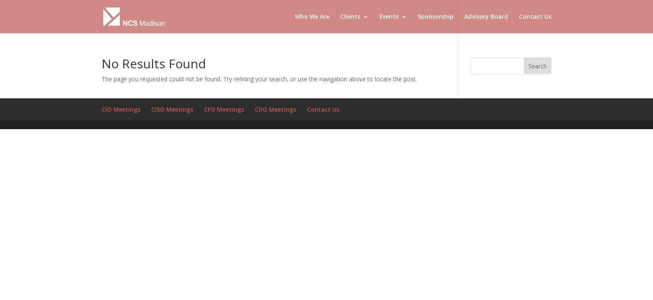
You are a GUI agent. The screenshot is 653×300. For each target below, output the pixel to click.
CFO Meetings (224, 109)
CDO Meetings (275, 109)
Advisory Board (486, 17)
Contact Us (535, 17)
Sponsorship (436, 17)
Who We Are (312, 17)
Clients (350, 17)
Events (389, 17)
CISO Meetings (172, 109)
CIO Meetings (121, 109)
